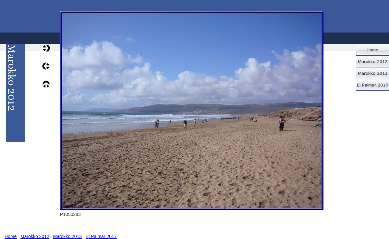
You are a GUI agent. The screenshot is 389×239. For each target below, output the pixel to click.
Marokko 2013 (67, 236)
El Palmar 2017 (101, 236)
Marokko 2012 (34, 236)
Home (11, 236)
